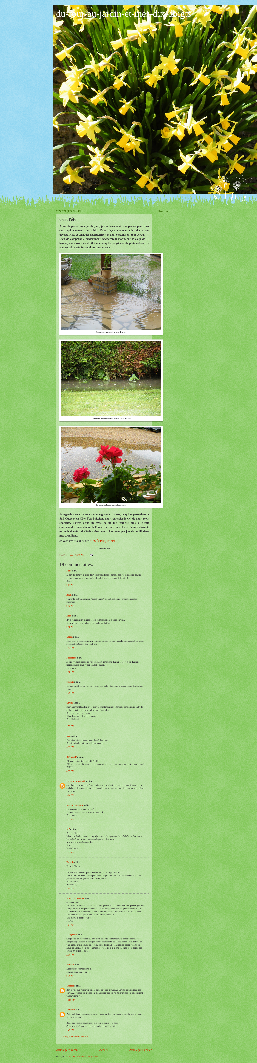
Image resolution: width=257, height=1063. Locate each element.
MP (68, 829)
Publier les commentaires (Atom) (83, 1056)
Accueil (104, 1050)
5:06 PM (70, 795)
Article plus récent (67, 1050)
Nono (68, 571)
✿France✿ (71, 757)
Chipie (69, 637)
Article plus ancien (140, 1050)
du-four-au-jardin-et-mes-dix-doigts (123, 13)
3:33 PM (70, 747)
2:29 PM (70, 693)
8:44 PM (70, 889)
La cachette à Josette (76, 781)
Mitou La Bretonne (75, 898)
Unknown (71, 1010)
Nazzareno (71, 658)
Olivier (69, 703)
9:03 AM (70, 585)
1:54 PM (70, 648)
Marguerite (71, 934)
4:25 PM (70, 955)
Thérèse (70, 986)
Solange (70, 682)
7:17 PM (70, 852)
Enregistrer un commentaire (75, 1036)
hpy (68, 736)
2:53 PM (70, 726)
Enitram (70, 965)
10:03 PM (70, 1000)
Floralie (70, 862)
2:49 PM (70, 1030)
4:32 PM (70, 771)
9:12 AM (70, 606)
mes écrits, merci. (103, 541)
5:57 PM (70, 819)
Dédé (68, 616)
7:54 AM (70, 925)
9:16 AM (70, 627)
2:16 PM (70, 672)
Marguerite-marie (74, 805)
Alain (68, 595)
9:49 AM (70, 976)
